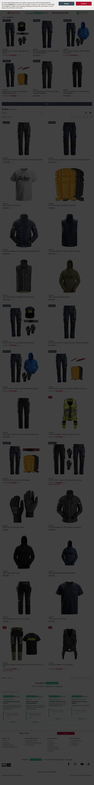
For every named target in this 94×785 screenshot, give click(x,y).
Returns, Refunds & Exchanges (33, 743)
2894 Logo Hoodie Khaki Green (59, 297)
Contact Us (5, 743)
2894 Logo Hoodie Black (11, 573)
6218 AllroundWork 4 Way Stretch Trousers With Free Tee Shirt (23, 665)
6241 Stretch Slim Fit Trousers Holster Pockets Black (76, 92)
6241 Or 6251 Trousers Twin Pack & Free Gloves (65, 480)
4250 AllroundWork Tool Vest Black (61, 665)
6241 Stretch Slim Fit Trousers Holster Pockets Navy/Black (46, 52)
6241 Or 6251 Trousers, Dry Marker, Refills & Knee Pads (15, 92)
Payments (50, 745)
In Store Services (30, 745)
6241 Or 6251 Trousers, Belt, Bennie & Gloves (16, 52)
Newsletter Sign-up (7, 745)
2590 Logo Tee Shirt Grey (11, 205)
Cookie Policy (74, 745)
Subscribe (66, 733)
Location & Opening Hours (9, 747)
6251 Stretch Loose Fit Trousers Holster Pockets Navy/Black (69, 160)
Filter (47, 104)
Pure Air (50, 741)
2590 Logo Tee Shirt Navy (57, 619)
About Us (5, 741)
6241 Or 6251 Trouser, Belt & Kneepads (16, 480)
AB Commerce (88, 775)
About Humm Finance (53, 749)
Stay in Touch (24, 733)
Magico (75, 775)
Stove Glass (51, 743)
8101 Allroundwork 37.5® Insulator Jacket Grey (65, 527)
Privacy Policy (74, 743)
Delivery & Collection (31, 741)
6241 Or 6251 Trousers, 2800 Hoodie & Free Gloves (76, 52)
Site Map (50, 751)
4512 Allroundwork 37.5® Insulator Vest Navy (64, 251)
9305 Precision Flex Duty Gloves (14, 527)
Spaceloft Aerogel (52, 747)
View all (10, 117)
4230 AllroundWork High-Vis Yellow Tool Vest (64, 434)
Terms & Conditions (76, 741)
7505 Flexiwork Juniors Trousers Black (16, 619)
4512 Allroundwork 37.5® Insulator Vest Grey (18, 297)
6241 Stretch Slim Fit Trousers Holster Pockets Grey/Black (46, 92)
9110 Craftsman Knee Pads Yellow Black (62, 205)
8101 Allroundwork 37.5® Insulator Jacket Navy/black (21, 251)
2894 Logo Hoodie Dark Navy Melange (62, 573)
